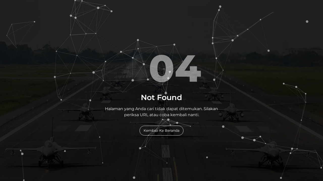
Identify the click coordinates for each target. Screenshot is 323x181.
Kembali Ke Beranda (161, 130)
